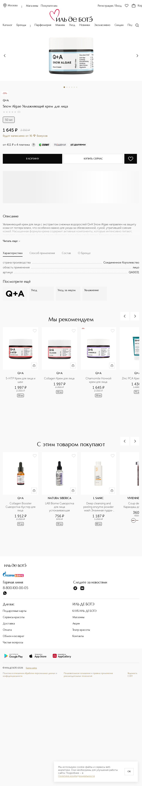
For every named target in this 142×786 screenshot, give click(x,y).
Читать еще (11, 241)
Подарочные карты (14, 611)
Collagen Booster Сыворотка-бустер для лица (21, 507)
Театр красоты (81, 630)
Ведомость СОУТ (132, 674)
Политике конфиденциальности (76, 776)
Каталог (7, 25)
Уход (72, 25)
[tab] (13, 254)
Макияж (60, 25)
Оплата (7, 630)
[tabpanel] (71, 267)
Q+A (6, 100)
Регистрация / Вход (110, 6)
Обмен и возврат (13, 636)
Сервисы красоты (13, 617)
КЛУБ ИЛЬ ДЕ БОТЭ (84, 611)
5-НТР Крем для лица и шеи (21, 380)
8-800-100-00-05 (15, 588)
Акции (76, 623)
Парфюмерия (43, 25)
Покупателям (49, 6)
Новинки (84, 25)
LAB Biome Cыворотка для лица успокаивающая (60, 507)
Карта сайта (31, 668)
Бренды (21, 25)
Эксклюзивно (102, 25)
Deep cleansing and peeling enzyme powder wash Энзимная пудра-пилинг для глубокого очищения (98, 507)
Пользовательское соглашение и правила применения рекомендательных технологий (88, 674)
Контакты (78, 636)
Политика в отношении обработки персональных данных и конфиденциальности (30, 674)
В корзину (32, 159)
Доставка (9, 623)
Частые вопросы (13, 642)
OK (129, 772)
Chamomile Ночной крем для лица (99, 380)
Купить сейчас (93, 159)
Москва (10, 6)
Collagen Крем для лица (59, 378)
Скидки (119, 25)
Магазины (32, 6)
